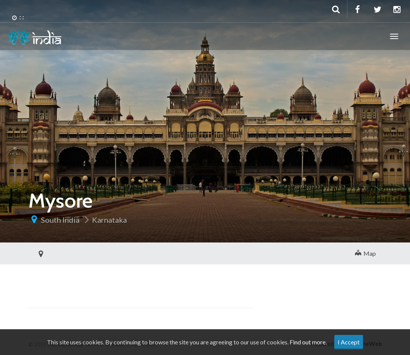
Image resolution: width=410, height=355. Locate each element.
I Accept (349, 342)
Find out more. (308, 342)
